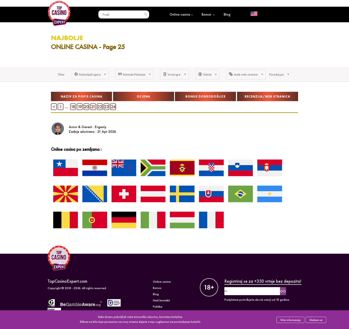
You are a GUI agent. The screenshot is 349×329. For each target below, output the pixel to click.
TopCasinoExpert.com (67, 281)
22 (99, 107)
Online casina (181, 14)
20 (86, 107)
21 (93, 107)
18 (73, 107)
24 (113, 107)
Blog (227, 14)
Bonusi (208, 14)
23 (106, 107)
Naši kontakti (161, 300)
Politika (157, 306)
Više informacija (290, 320)
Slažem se (316, 320)
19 (80, 107)
